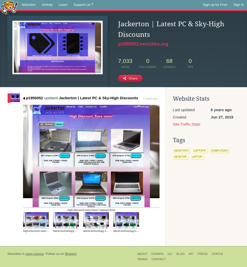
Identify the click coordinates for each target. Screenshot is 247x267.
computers (219, 150)
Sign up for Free (215, 5)
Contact (159, 259)
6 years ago (150, 98)
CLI (170, 254)
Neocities (14, 254)
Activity (47, 5)
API (191, 254)
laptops (200, 150)
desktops (181, 150)
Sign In (238, 5)
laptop (197, 156)
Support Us (84, 5)
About (142, 254)
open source (35, 254)
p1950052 (33, 98)
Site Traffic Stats (186, 124)
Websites (29, 5)
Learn (63, 5)
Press (202, 254)
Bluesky (71, 254)
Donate (157, 254)
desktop (180, 156)
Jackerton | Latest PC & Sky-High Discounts (98, 98)
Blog (180, 254)
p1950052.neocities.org (143, 43)
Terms (142, 259)
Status (217, 254)
